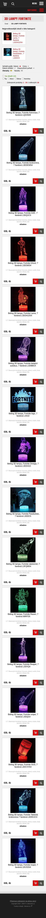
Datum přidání (7, 68)
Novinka (27, 79)
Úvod (6, 24)
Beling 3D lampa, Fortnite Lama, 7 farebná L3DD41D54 (18, 38)
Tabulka (17, 71)
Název (15, 66)
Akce (12, 79)
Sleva (19, 79)
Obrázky (5, 71)
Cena (25, 66)
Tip (5, 79)
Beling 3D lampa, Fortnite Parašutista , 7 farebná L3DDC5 (18, 53)
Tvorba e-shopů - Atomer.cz (23, 906)
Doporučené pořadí (24, 68)
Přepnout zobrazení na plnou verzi (23, 901)
